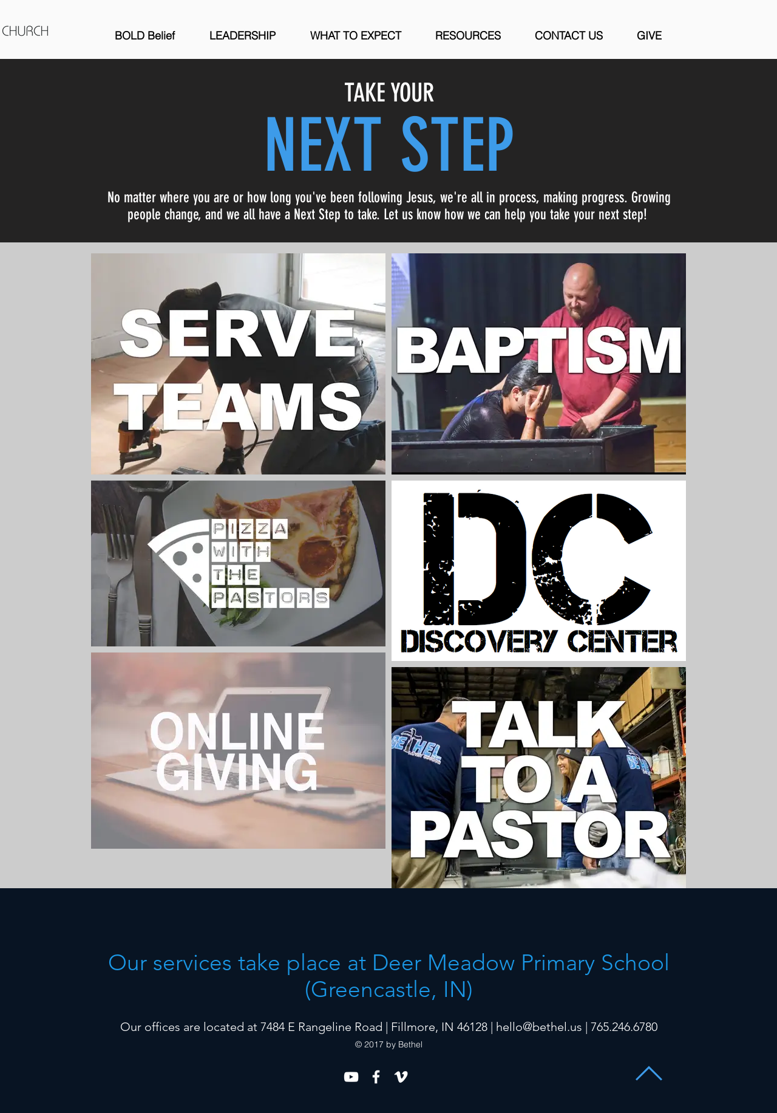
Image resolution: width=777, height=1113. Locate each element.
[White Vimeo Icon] (401, 1077)
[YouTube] (351, 1077)
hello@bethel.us (539, 1026)
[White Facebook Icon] (376, 1077)
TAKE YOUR (389, 93)
